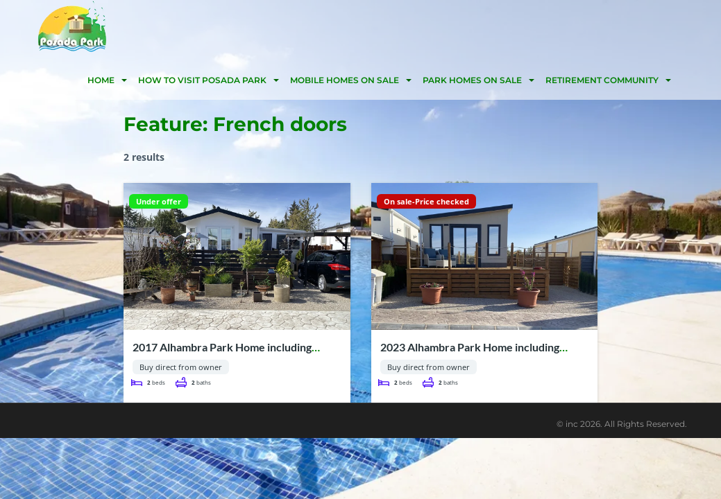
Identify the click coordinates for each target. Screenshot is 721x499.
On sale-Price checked (426, 201)
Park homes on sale (472, 80)
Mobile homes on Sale (344, 80)
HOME (100, 80)
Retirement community (602, 80)
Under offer (158, 201)
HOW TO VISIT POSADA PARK (202, 80)
